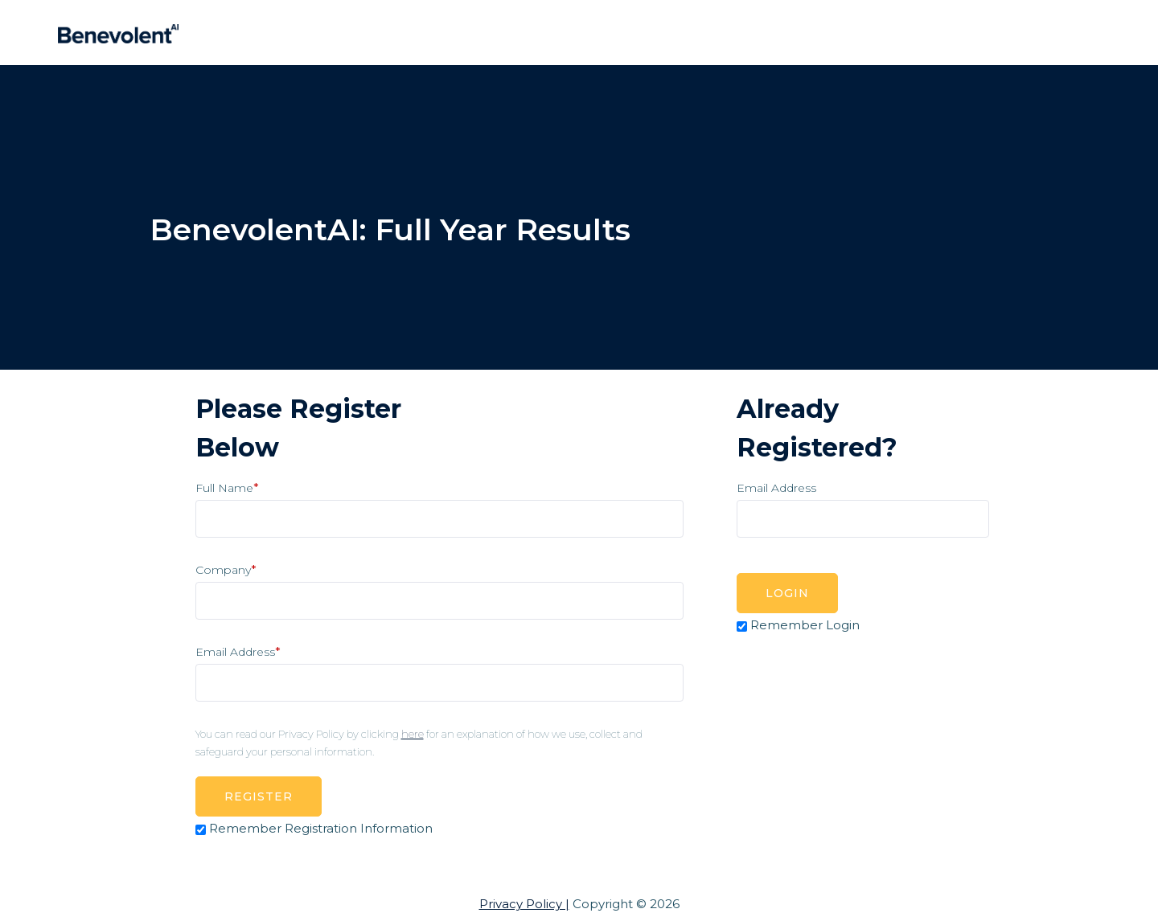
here (412, 733)
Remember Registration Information (321, 828)
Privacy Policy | (524, 903)
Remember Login (805, 625)
